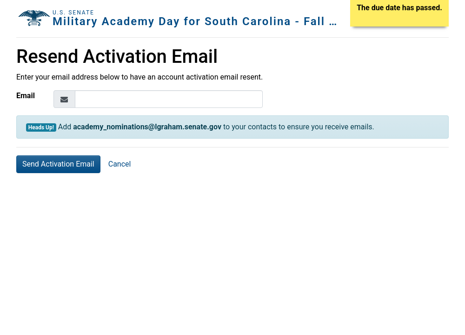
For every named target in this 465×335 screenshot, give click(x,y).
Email (25, 95)
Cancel (119, 164)
